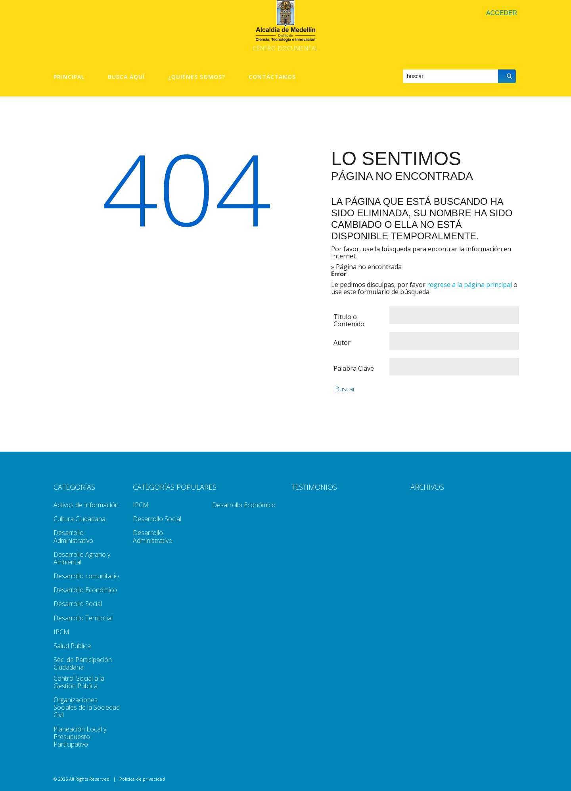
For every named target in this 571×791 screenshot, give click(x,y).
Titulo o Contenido (348, 320)
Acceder (501, 13)
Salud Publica (72, 645)
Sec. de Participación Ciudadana (83, 663)
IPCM (61, 631)
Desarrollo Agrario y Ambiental (82, 558)
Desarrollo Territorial (83, 618)
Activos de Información (86, 504)
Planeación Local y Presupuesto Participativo (80, 737)
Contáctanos (272, 77)
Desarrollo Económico (85, 589)
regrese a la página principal (469, 284)
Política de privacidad (142, 779)
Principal (69, 77)
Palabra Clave (353, 368)
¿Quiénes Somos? (196, 77)
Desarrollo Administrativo (73, 536)
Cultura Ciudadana (79, 518)
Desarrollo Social (78, 603)
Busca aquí (126, 77)
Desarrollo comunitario (86, 576)
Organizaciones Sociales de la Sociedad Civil (87, 707)
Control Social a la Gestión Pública (79, 682)
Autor (342, 342)
